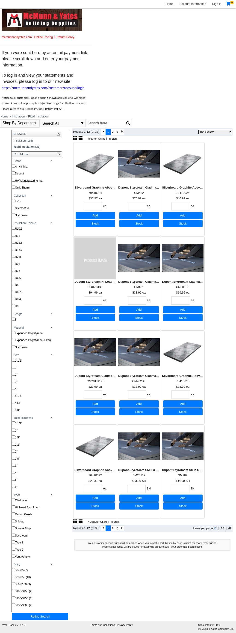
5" (16, 479)
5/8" (17, 410)
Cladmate (21, 500)
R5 (16, 285)
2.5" (17, 458)
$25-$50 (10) (23, 577)
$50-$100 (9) (23, 584)
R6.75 (18, 292)
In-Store (113, 138)
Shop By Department (20, 123)
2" (16, 374)
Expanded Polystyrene (29, 333)
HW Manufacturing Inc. (29, 180)
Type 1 (19, 542)
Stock (95, 223)
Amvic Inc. (21, 166)
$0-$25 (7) (21, 570)
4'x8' (18, 403)
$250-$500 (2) (23, 605)
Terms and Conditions (102, 625)
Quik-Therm (22, 187)
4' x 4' (18, 396)
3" (16, 382)
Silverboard (22, 208)
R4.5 (18, 278)
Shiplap (19, 521)
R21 (17, 264)
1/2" (17, 444)
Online (101, 138)
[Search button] (128, 123)
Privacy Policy (125, 625)
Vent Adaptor (23, 556)
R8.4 (18, 299)
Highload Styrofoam (27, 507)
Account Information (193, 4)
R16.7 (18, 250)
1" (16, 367)
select (82, 123)
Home (169, 4)
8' (16, 319)
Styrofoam (21, 215)
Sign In (216, 4)
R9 (16, 306)
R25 (17, 271)
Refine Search (40, 616)
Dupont (19, 173)
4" (16, 388)
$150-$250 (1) (23, 598)
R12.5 (18, 242)
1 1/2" (18, 360)
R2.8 (18, 256)
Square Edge (23, 528)
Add (95, 215)
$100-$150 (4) (23, 591)
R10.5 (18, 228)
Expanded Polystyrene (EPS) (33, 340)
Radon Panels (23, 514)
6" (16, 487)
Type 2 (19, 549)
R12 (17, 235)
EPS (18, 201)
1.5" (17, 437)
